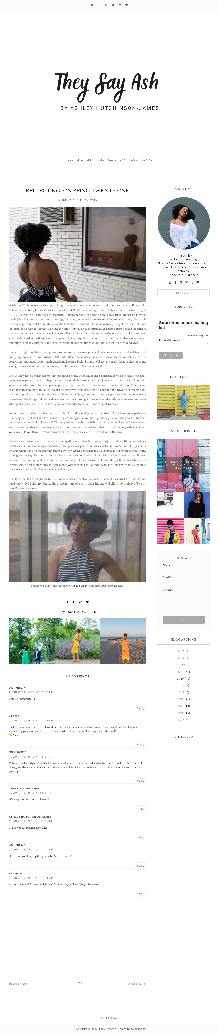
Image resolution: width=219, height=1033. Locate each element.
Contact (148, 159)
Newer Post (18, 984)
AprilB (14, 716)
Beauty (111, 159)
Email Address (170, 340)
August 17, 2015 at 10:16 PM (31, 692)
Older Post (137, 984)
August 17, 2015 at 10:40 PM (31, 720)
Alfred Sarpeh (78, 585)
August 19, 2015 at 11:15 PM (31, 821)
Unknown (17, 688)
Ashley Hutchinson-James (30, 817)
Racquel (16, 874)
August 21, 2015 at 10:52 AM (31, 849)
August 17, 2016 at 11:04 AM (31, 877)
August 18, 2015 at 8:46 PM (30, 792)
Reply (140, 708)
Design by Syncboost (131, 1029)
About (134, 159)
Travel (99, 159)
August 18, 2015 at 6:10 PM (30, 756)
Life (89, 159)
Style (80, 159)
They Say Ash (107, 1029)
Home (69, 159)
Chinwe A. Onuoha (24, 789)
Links (123, 159)
